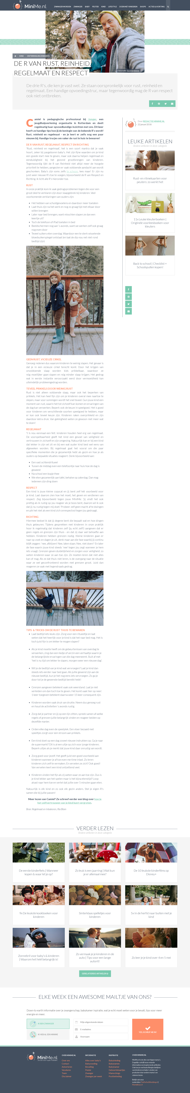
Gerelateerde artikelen (95, 973)
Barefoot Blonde (133, 71)
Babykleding (114, 1060)
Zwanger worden (62, 7)
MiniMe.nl (32, 5)
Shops (143, 7)
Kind (103, 7)
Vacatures (66, 1070)
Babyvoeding (91, 1063)
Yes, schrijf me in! (148, 1029)
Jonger (92, 119)
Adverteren (67, 1066)
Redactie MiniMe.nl (154, 121)
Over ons (66, 1060)
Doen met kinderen (128, 7)
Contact (65, 1063)
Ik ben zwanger (42, 1023)
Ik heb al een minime (44, 1034)
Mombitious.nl (137, 1085)
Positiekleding (115, 1076)
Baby (87, 7)
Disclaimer (67, 1076)
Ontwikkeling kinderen (38, 56)
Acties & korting (157, 7)
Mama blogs (114, 1073)
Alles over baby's (93, 1060)
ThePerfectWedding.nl (149, 1082)
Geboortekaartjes (117, 1070)
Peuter (95, 7)
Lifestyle (112, 7)
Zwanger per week (93, 1076)
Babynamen (114, 1063)
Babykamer (114, 1066)
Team (64, 1073)
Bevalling (89, 1066)
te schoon (72, 171)
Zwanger (78, 7)
